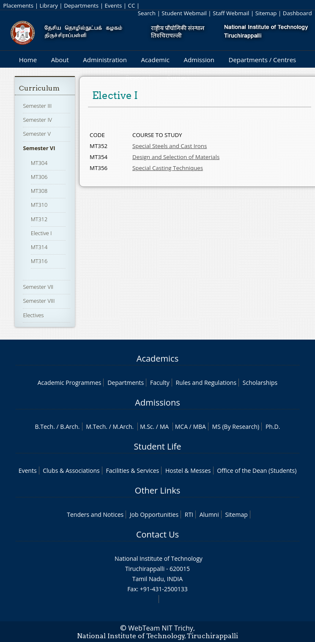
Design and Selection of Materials (175, 157)
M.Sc (146, 427)
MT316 (39, 261)
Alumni (209, 514)
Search (147, 13)
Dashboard (297, 13)
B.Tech (44, 427)
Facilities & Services (132, 470)
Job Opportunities (154, 514)
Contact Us (157, 534)
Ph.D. (273, 427)
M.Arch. (123, 427)
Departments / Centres (262, 59)
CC (131, 5)
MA (164, 427)
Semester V (36, 133)
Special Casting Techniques (167, 168)
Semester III (37, 106)
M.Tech (96, 427)
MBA (199, 427)
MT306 (39, 177)
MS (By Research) (236, 427)
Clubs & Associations (71, 470)
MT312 (39, 219)
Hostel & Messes (188, 470)
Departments (81, 5)
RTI (189, 514)
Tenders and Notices (95, 514)
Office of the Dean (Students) (256, 470)
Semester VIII (39, 301)
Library (48, 5)
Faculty (160, 383)
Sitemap (266, 13)
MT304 (39, 163)
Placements (18, 5)
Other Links (157, 490)
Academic (155, 59)
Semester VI (39, 148)
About (60, 59)
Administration (105, 59)
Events (113, 5)
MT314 (39, 247)
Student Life (157, 446)
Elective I (41, 233)
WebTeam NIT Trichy (160, 628)
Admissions (157, 402)
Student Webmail (184, 13)
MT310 (39, 205)
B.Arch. (69, 427)
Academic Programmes (69, 383)
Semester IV (37, 119)
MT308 (39, 191)
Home (28, 59)
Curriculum (39, 88)
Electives (33, 315)
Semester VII (38, 287)
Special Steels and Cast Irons (169, 146)
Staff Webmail (231, 13)
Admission (199, 59)
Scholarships (260, 383)
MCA (181, 427)
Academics (157, 358)
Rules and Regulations (205, 383)
